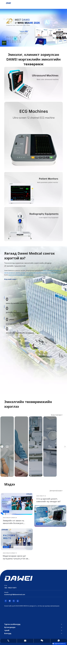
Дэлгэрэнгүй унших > (56, 491)
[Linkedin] (9, 600)
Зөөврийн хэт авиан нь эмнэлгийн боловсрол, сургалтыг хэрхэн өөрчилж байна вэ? (15, 524)
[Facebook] (5, 600)
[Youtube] (17, 600)
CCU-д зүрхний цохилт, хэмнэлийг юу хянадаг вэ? (48, 500)
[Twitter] (13, 600)
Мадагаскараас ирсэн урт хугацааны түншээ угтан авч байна (16, 558)
